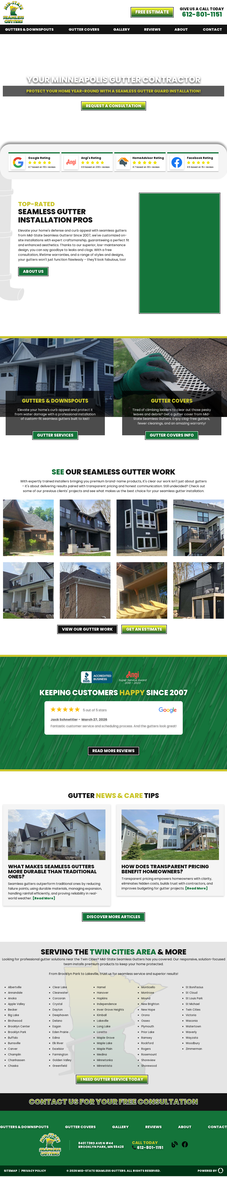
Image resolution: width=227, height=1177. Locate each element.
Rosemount (150, 1055)
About (181, 29)
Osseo (146, 1021)
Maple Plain (105, 1049)
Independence (108, 1005)
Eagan (57, 1027)
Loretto (102, 1033)
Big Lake (14, 1016)
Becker (13, 1010)
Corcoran (60, 999)
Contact (212, 29)
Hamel (102, 988)
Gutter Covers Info (171, 435)
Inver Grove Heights (111, 1010)
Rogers (146, 1049)
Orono (146, 1016)
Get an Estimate (147, 630)
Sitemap (10, 1172)
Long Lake (104, 1027)
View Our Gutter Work (85, 630)
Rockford (148, 1044)
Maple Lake (105, 1044)
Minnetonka (105, 1060)
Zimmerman (195, 1049)
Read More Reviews (113, 751)
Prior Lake (148, 1033)
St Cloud (192, 993)
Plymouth (148, 1027)
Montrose (148, 993)
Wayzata (192, 1038)
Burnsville (15, 1044)
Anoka (12, 999)
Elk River (58, 1044)
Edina (56, 1038)
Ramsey (147, 1038)
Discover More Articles (113, 917)
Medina (102, 1055)
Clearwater (61, 993)
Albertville (15, 988)
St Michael (193, 1005)
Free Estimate (152, 12)
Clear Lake (60, 988)
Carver (13, 1049)
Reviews (152, 29)
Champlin (15, 1055)
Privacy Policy (33, 1172)
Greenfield (60, 1066)
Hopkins (102, 999)
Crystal (58, 1005)
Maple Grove (106, 1038)
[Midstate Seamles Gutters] (13, 22)
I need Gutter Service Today (112, 1080)
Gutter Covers (84, 29)
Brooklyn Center (20, 1027)
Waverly (192, 1033)
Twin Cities (194, 1010)
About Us (34, 272)
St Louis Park (195, 999)
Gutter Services (55, 435)
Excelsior (59, 1049)
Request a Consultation (113, 106)
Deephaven (61, 1016)
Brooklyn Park (17, 1033)
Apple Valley (17, 1005)
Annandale (16, 993)
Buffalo (13, 1038)
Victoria (191, 1016)
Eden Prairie (61, 1033)
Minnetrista (105, 1066)
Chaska (13, 1066)
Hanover (103, 993)
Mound (146, 999)
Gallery (121, 29)
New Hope (149, 1010)
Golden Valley (63, 1060)
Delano (58, 1021)
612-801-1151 (202, 14)
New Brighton (151, 1005)
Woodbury (193, 1044)
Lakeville (103, 1021)
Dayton (58, 1010)
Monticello (149, 988)
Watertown (194, 1027)
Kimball (102, 1016)
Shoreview (149, 1060)
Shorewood (149, 1066)
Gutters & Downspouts (29, 29)
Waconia (192, 1021)
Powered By (210, 1172)
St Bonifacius (195, 988)
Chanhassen (17, 1060)
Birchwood (16, 1021)
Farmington (61, 1055)
